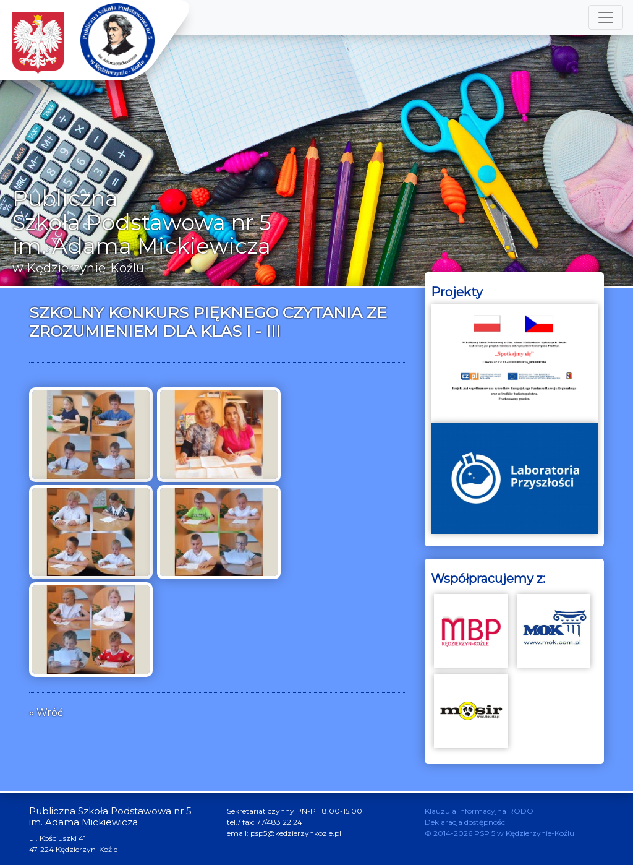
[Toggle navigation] (605, 17)
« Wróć (46, 712)
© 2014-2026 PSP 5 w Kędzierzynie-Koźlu (499, 833)
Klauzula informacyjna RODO (479, 811)
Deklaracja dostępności (466, 822)
